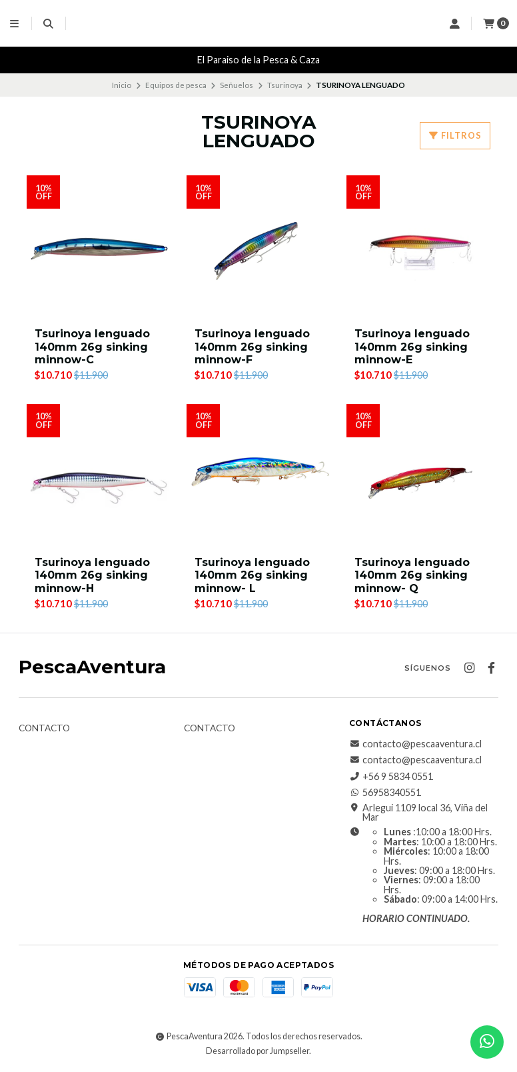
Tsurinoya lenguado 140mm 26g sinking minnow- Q (412, 575)
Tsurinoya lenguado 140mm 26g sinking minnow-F (252, 346)
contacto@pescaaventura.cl (415, 744)
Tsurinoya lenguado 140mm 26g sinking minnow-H (92, 575)
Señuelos (236, 85)
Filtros (455, 135)
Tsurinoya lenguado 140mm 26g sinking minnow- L (252, 575)
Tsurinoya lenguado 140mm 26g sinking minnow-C (92, 346)
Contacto (44, 728)
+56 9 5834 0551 (391, 776)
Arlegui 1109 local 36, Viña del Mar (418, 813)
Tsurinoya (284, 85)
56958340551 (385, 792)
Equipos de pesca (176, 85)
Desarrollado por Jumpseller (257, 1051)
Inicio (121, 85)
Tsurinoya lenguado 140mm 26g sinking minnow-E (412, 346)
